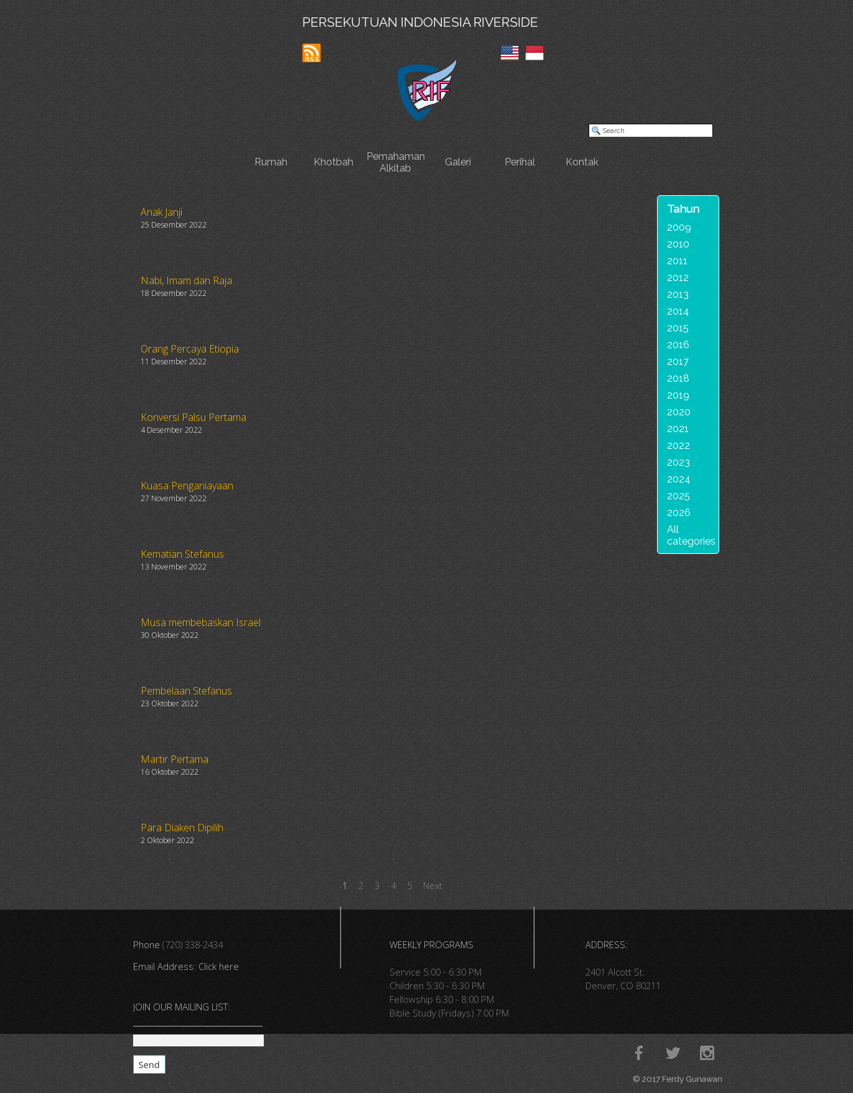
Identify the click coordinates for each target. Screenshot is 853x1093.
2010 (678, 244)
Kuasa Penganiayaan (187, 485)
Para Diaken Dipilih (182, 827)
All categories (691, 535)
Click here (218, 966)
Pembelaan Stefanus (186, 691)
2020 (679, 412)
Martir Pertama (174, 759)
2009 (679, 227)
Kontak (582, 162)
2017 (678, 361)
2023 (678, 462)
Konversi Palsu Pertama (193, 417)
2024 (679, 479)
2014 (678, 311)
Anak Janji (161, 212)
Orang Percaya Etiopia (190, 349)
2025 (678, 496)
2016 (678, 345)
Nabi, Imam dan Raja (186, 280)
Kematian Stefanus (182, 554)
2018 (678, 378)
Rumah (270, 162)
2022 (678, 445)
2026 (679, 513)
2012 (678, 278)
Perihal (520, 162)
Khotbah (333, 162)
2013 (678, 294)
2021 (678, 429)
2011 (677, 261)
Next (432, 885)
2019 (678, 395)
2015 (678, 328)
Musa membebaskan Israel (201, 622)
